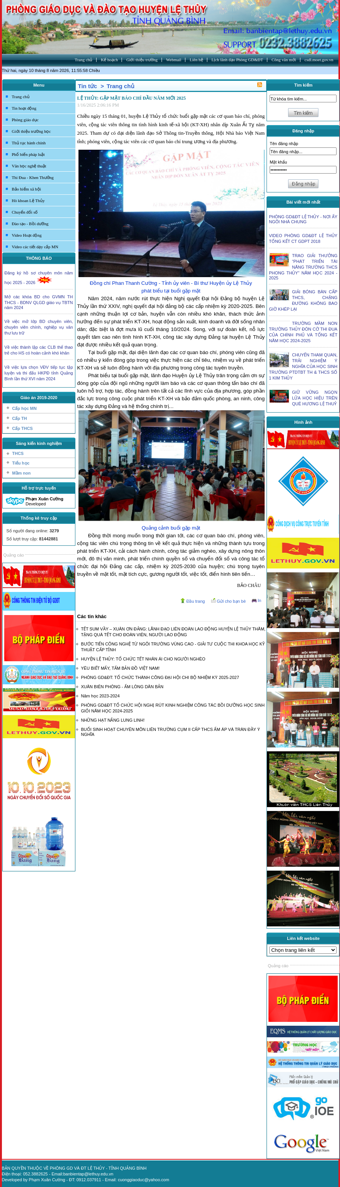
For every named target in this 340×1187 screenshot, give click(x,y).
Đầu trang (195, 601)
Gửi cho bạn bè (231, 601)
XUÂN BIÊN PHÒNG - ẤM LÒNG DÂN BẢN (122, 686)
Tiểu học (21, 463)
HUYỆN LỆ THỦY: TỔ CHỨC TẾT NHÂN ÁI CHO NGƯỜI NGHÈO (143, 659)
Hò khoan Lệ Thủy (28, 200)
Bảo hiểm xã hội (26, 189)
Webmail (173, 59)
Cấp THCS (22, 428)
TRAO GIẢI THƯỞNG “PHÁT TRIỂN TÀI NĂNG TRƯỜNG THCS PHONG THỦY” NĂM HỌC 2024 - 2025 (303, 266)
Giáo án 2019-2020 (38, 397)
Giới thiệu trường (141, 59)
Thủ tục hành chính (29, 142)
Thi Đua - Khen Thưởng (33, 177)
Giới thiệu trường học (31, 131)
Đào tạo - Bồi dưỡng (30, 223)
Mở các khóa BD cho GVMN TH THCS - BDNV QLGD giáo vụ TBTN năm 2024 (39, 302)
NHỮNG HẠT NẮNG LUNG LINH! (113, 720)
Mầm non (21, 473)
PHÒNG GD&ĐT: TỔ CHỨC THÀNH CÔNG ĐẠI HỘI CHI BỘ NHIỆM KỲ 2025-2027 (160, 677)
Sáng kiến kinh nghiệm (39, 443)
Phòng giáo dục (25, 119)
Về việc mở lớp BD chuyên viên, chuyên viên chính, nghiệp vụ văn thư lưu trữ (39, 327)
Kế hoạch (109, 59)
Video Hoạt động (27, 235)
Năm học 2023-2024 (100, 696)
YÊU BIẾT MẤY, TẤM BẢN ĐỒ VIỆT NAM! (120, 668)
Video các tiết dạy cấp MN (35, 246)
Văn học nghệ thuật (29, 166)
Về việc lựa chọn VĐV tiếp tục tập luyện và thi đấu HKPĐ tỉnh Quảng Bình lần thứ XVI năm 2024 (39, 373)
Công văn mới (284, 59)
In (259, 600)
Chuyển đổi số (25, 212)
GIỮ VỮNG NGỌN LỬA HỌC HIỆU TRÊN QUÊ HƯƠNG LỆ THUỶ (314, 398)
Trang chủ (83, 59)
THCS (18, 453)
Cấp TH (19, 418)
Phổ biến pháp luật (28, 154)
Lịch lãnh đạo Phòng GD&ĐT (237, 59)
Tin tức (87, 86)
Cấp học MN (24, 408)
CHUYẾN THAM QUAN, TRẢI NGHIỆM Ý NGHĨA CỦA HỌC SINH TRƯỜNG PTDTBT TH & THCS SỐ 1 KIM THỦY (303, 366)
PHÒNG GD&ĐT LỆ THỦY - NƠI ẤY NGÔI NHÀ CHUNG (303, 219)
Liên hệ (196, 59)
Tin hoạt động (24, 108)
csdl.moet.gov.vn (319, 59)
